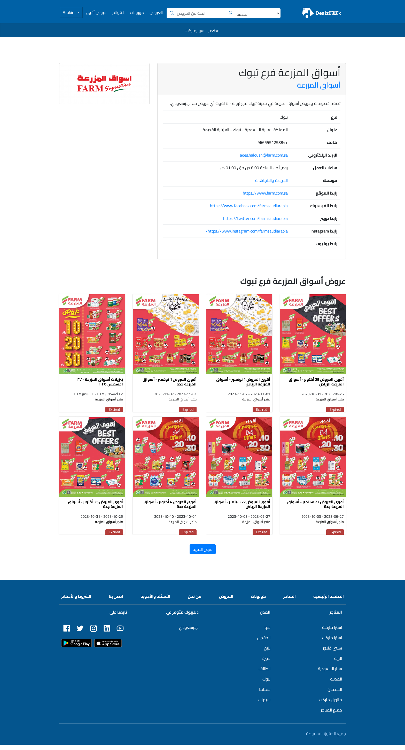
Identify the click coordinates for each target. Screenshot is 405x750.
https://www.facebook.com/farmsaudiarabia (249, 206)
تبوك (266, 684)
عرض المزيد (202, 554)
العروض (156, 12)
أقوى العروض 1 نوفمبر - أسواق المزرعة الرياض (243, 384)
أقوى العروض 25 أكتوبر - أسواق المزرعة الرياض (316, 384)
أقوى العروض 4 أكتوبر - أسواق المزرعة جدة (170, 509)
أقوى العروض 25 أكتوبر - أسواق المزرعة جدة (95, 509)
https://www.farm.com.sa (265, 193)
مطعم (214, 30)
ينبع (267, 653)
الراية (338, 663)
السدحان (335, 694)
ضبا (267, 632)
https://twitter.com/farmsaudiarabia (255, 218)
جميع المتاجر (331, 715)
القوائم (118, 12)
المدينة (336, 684)
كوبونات (137, 12)
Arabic (69, 12)
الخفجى (263, 643)
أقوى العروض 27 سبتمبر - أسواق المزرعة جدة (315, 509)
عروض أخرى (96, 12)
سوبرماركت (194, 30)
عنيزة (266, 663)
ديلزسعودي (189, 632)
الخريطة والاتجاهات (271, 180)
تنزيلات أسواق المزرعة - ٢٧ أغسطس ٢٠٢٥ (100, 384)
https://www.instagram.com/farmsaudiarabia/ (247, 231)
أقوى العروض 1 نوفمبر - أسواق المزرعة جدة (170, 384)
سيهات (264, 705)
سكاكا (264, 694)
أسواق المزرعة (318, 85)
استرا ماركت (332, 632)
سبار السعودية (330, 674)
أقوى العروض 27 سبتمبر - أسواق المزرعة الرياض (242, 509)
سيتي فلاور (332, 653)
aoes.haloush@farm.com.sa (264, 155)
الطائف (264, 674)
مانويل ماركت (330, 705)
